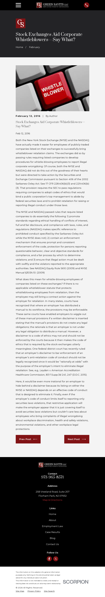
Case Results (52, 532)
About (52, 520)
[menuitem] (20, 591)
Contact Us (52, 544)
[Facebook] (49, 558)
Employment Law (52, 526)
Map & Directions (52, 500)
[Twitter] (55, 558)
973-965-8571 (52, 477)
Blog (52, 538)
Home (52, 514)
